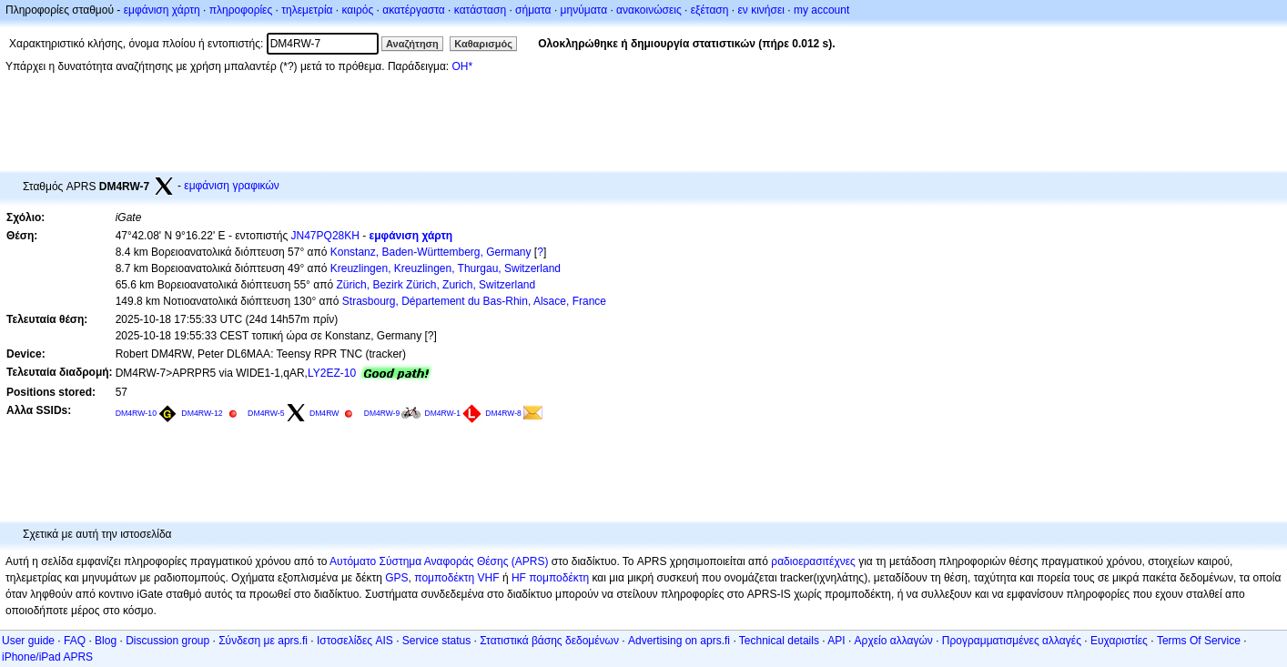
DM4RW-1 (443, 413)
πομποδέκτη (559, 577)
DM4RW (324, 413)
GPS (396, 577)
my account (821, 10)
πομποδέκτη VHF (456, 577)
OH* (461, 66)
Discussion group (167, 640)
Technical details (779, 640)
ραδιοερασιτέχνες (813, 561)
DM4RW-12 (201, 413)
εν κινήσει (760, 10)
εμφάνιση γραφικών (231, 185)
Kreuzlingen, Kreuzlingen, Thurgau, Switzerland (445, 268)
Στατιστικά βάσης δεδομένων (549, 640)
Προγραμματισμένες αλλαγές (1011, 640)
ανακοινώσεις (649, 10)
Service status (436, 640)
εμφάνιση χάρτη (162, 10)
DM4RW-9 (382, 413)
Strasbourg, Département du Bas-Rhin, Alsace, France (474, 301)
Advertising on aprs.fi (679, 640)
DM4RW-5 (266, 413)
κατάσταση (480, 10)
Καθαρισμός (483, 43)
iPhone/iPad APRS (47, 657)
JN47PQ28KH (325, 235)
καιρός (358, 10)
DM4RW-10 (136, 413)
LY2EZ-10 (332, 373)
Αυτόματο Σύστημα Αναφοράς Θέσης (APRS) (438, 561)
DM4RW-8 (503, 413)
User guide (28, 640)
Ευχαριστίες (1119, 640)
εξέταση (710, 10)
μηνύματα (584, 10)
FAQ (75, 640)
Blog (106, 640)
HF (519, 577)
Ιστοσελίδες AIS (355, 640)
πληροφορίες (241, 10)
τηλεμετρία (306, 10)
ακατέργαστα (413, 10)
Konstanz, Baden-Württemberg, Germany (431, 252)
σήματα (533, 10)
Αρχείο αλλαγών (894, 640)
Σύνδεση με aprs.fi (263, 640)
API (836, 640)
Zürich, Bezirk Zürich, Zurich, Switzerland (435, 284)
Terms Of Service (1199, 640)
